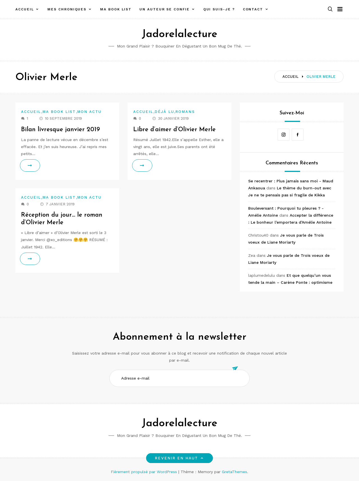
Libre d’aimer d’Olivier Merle (174, 129)
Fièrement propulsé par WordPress (144, 471)
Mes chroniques (66, 9)
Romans (185, 112)
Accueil (24, 9)
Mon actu (89, 112)
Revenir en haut (179, 458)
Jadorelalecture (179, 34)
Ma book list (116, 9)
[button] (330, 9)
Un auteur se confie (164, 9)
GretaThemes (234, 471)
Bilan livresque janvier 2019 (60, 129)
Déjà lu (164, 112)
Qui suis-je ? (219, 9)
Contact (253, 9)
